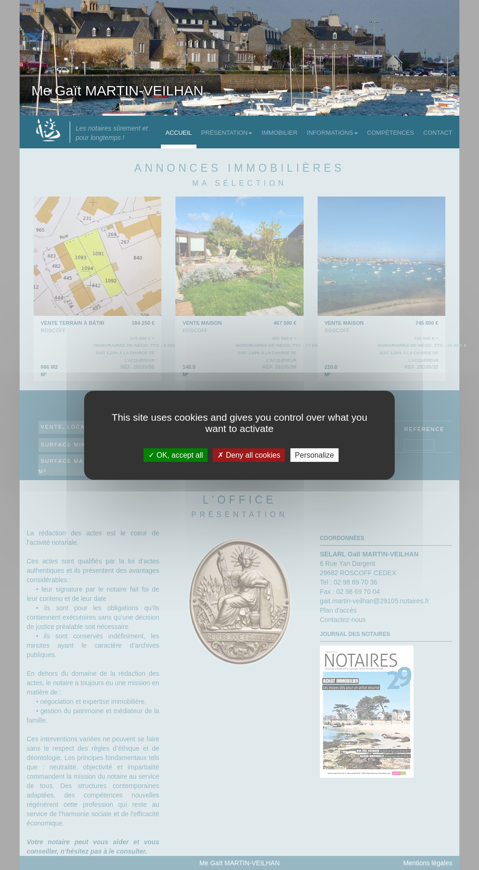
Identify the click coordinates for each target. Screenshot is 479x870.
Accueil (179, 132)
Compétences (390, 132)
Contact (437, 132)
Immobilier (279, 132)
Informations (332, 132)
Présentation (226, 132)
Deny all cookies (249, 455)
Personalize (314, 455)
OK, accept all (175, 455)
